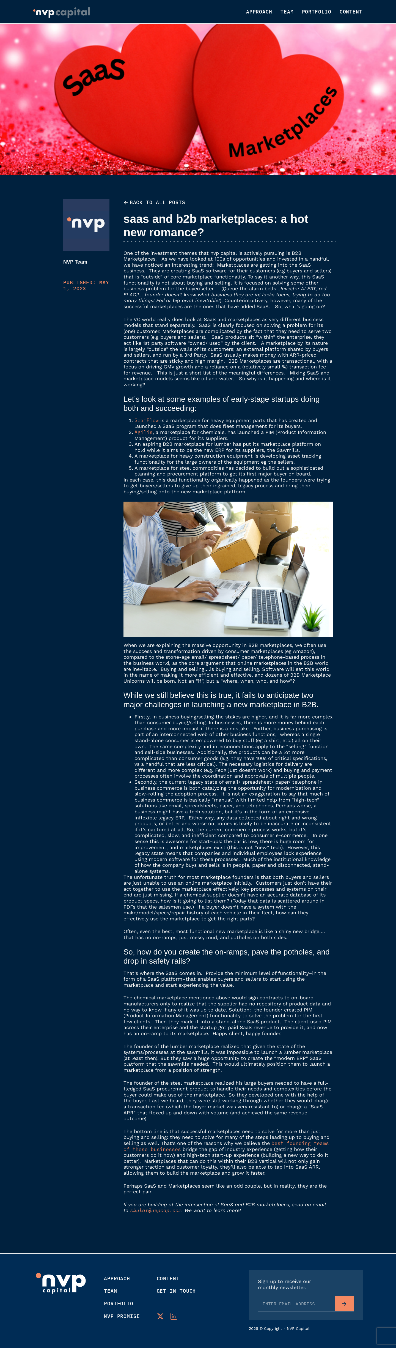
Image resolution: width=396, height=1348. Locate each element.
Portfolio (316, 12)
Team (287, 12)
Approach (259, 12)
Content (351, 12)
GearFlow (146, 420)
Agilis (143, 432)
